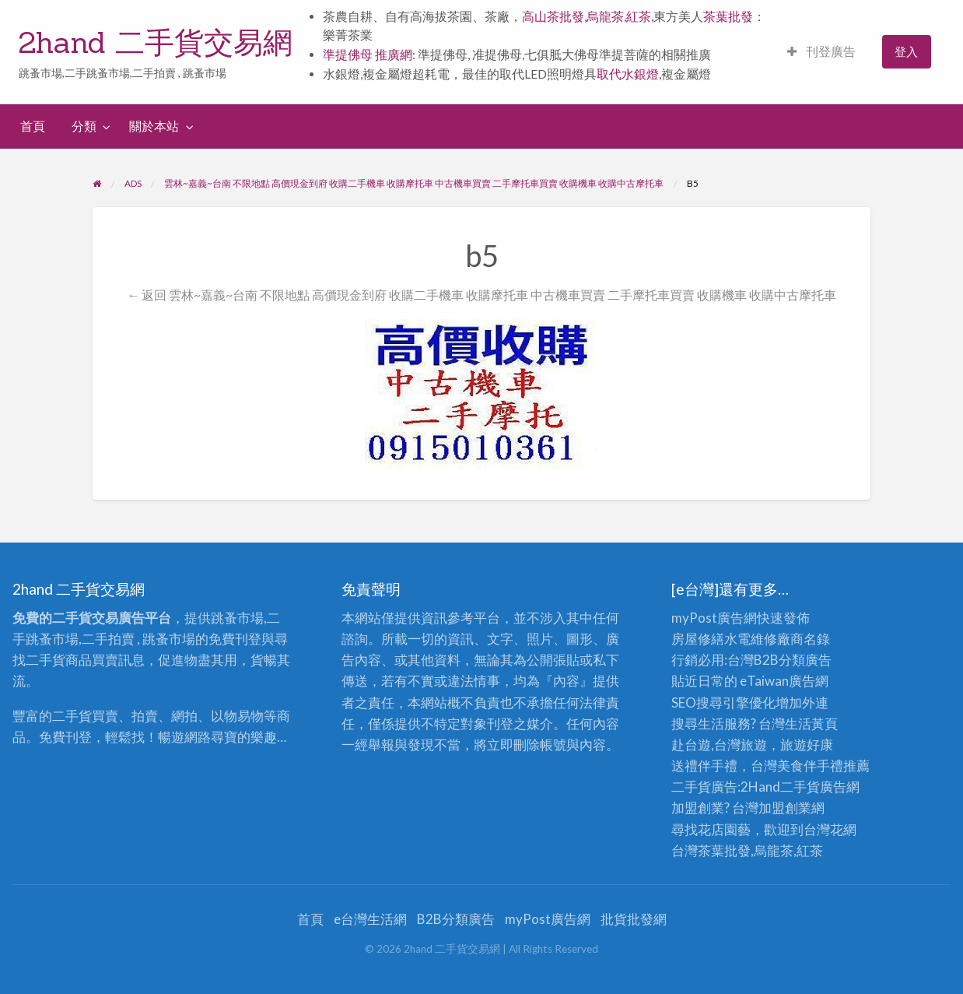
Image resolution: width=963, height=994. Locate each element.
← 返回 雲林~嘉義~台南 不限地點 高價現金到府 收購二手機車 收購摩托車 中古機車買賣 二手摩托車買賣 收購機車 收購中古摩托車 (481, 294)
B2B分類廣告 (456, 919)
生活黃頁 (811, 723)
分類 (84, 126)
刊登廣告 (821, 51)
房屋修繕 (697, 638)
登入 (906, 51)
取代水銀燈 (628, 74)
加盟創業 (784, 807)
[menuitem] (821, 52)
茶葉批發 (728, 16)
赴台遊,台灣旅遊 (719, 744)
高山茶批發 (553, 16)
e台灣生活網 (370, 919)
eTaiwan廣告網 (784, 681)
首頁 (32, 126)
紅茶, (639, 16)
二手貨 (800, 786)
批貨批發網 (634, 919)
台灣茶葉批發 (711, 850)
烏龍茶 (605, 16)
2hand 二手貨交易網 (155, 42)
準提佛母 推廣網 (367, 54)
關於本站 (154, 126)
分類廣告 (805, 660)
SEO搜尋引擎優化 (723, 702)
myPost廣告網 (714, 617)
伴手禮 (823, 765)
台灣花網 (830, 829)
